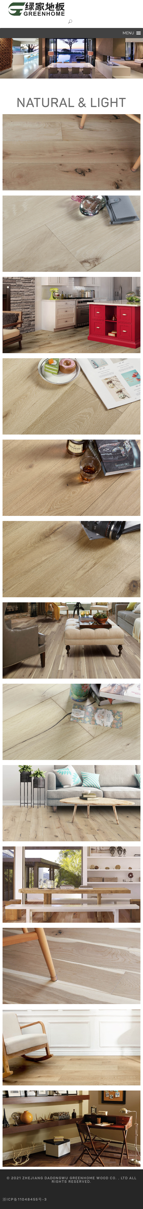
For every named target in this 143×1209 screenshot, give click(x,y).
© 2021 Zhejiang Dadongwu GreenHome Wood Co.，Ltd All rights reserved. (72, 1180)
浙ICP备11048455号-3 (25, 1199)
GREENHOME (43, 9)
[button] (128, 33)
